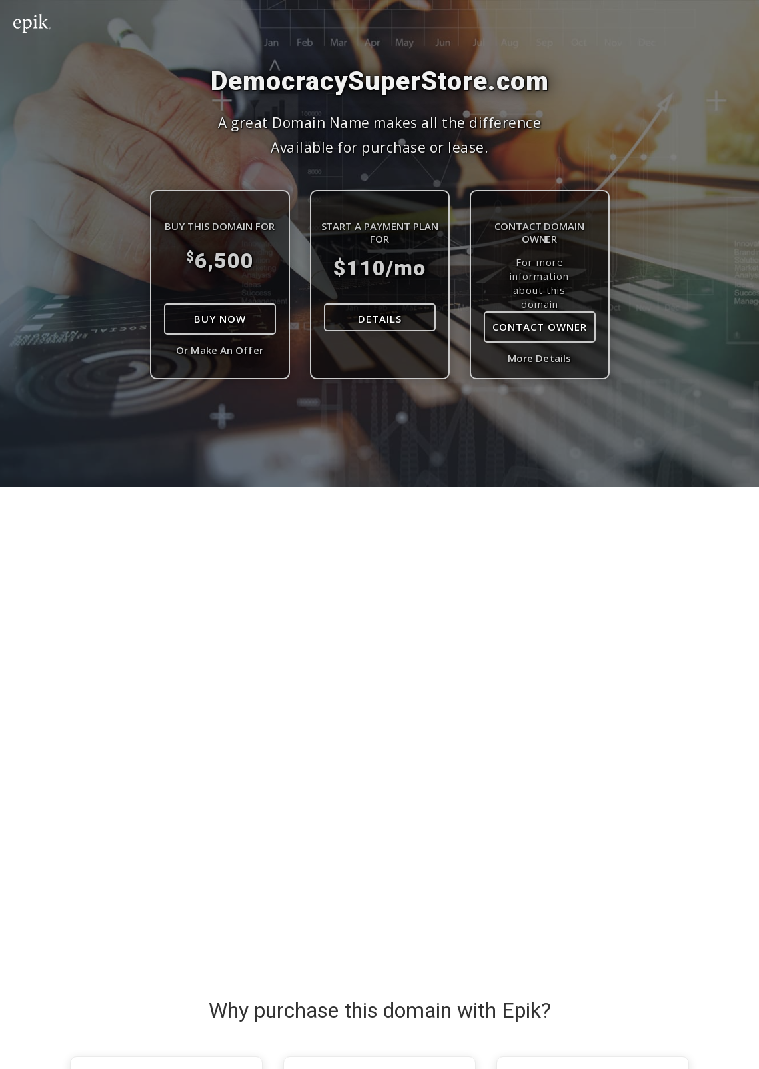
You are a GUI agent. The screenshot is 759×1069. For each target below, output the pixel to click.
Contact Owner (539, 326)
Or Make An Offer (219, 350)
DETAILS (380, 318)
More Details (539, 358)
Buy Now (220, 318)
